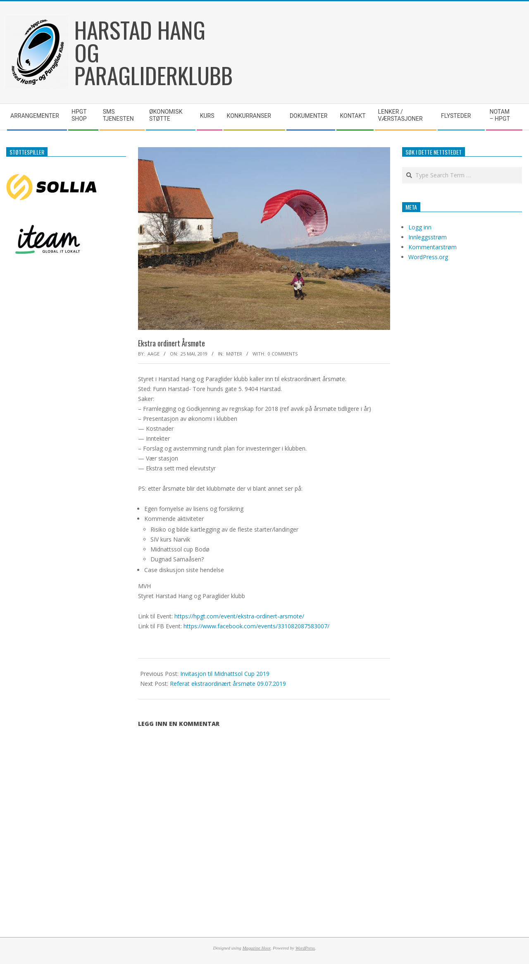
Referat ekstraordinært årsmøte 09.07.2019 (228, 683)
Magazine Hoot (256, 947)
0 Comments (283, 354)
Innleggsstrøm (427, 237)
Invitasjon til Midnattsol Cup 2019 (224, 674)
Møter (234, 354)
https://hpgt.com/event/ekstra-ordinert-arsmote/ (239, 616)
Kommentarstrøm (432, 247)
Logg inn (419, 227)
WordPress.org (428, 257)
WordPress (305, 947)
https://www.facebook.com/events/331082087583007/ (256, 626)
